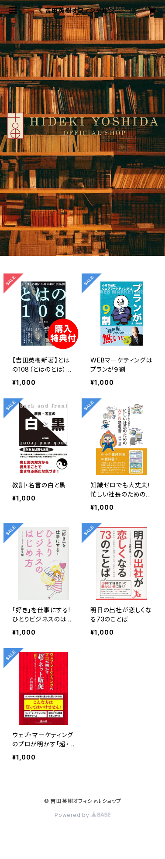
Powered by (82, 815)
